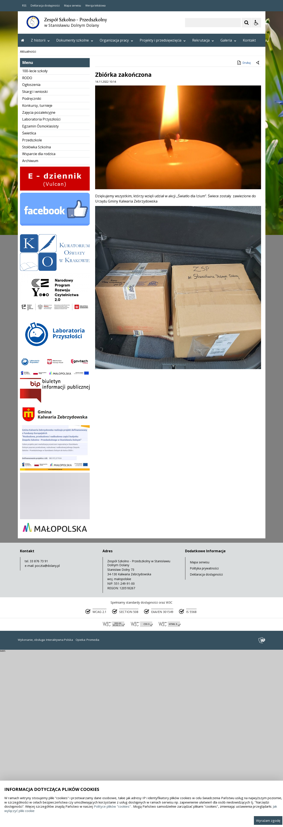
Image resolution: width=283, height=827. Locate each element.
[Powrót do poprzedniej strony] (258, 238)
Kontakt (249, 40)
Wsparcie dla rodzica (38, 328)
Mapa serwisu (72, 5)
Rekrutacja (203, 40)
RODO (27, 253)
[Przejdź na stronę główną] (23, 40)
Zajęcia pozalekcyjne (38, 287)
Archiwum (30, 335)
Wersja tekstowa (95, 5)
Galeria (228, 40)
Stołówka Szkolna (36, 322)
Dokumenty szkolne (74, 40)
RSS (24, 5)
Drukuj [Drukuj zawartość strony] (244, 238)
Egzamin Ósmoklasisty (40, 301)
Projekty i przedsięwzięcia (163, 40)
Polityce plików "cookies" (112, 806)
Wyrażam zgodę (268, 820)
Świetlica (29, 308)
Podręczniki (31, 273)
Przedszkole (32, 315)
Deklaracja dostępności (45, 5)
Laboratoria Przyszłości (41, 294)
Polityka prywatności (204, 743)
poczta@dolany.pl (47, 741)
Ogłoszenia (31, 259)
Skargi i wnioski (35, 266)
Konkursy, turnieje (37, 280)
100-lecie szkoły (35, 246)
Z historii (40, 40)
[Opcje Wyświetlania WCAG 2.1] (256, 22)
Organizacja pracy (116, 40)
